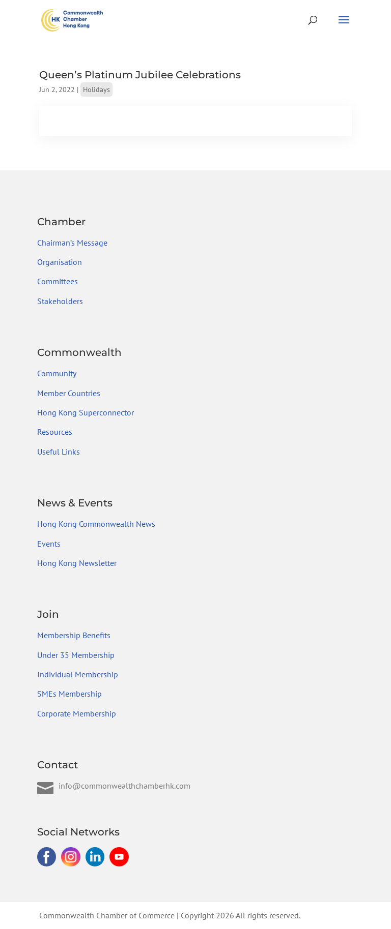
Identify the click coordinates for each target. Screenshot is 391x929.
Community (56, 373)
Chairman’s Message (72, 242)
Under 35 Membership (76, 655)
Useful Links (58, 451)
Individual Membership (77, 674)
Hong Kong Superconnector (85, 412)
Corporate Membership (76, 713)
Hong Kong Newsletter (77, 563)
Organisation (59, 262)
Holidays (96, 89)
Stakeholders (60, 301)
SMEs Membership (69, 693)
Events (49, 543)
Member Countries (68, 393)
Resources (54, 432)
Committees (57, 281)
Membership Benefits (73, 635)
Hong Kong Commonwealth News (96, 524)
